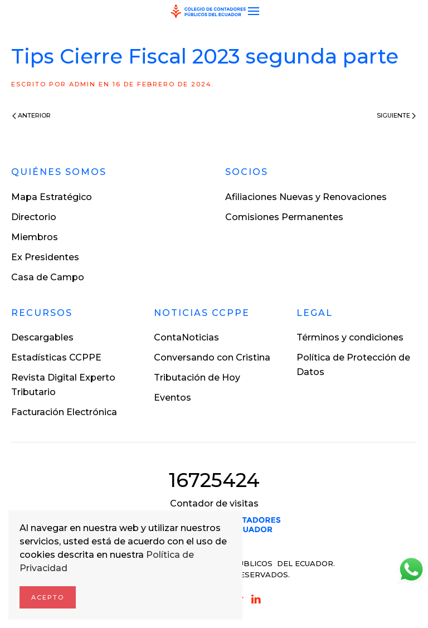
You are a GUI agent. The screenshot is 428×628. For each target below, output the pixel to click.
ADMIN (82, 84)
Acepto (47, 597)
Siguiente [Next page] (396, 115)
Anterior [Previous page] (31, 115)
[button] (253, 11)
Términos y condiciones (349, 337)
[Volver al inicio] (208, 11)
